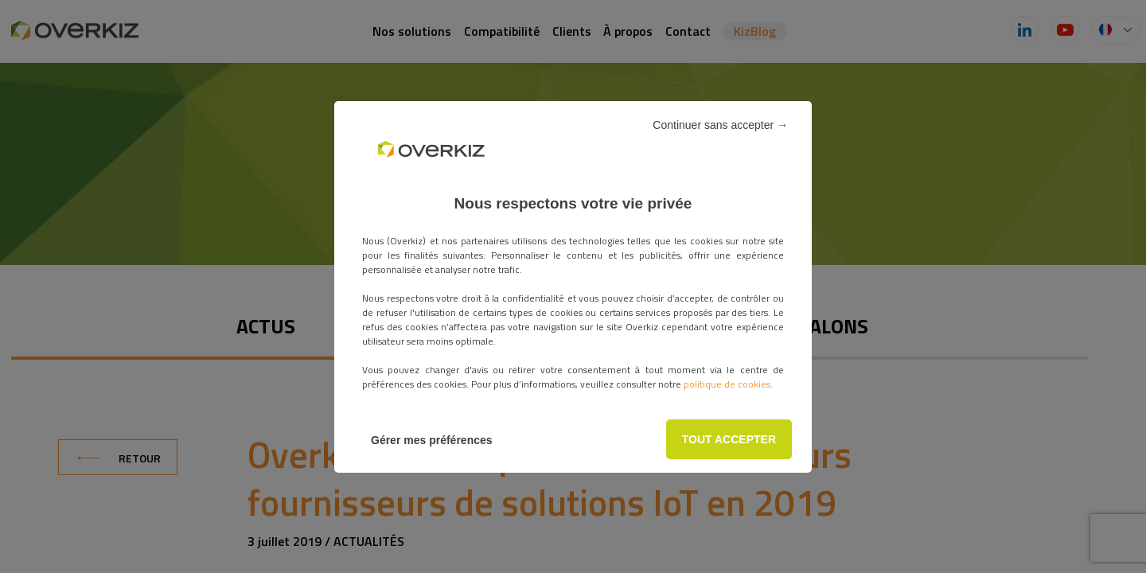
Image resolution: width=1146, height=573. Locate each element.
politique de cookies (727, 384)
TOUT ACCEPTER (729, 439)
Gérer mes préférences (432, 440)
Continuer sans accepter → (720, 125)
